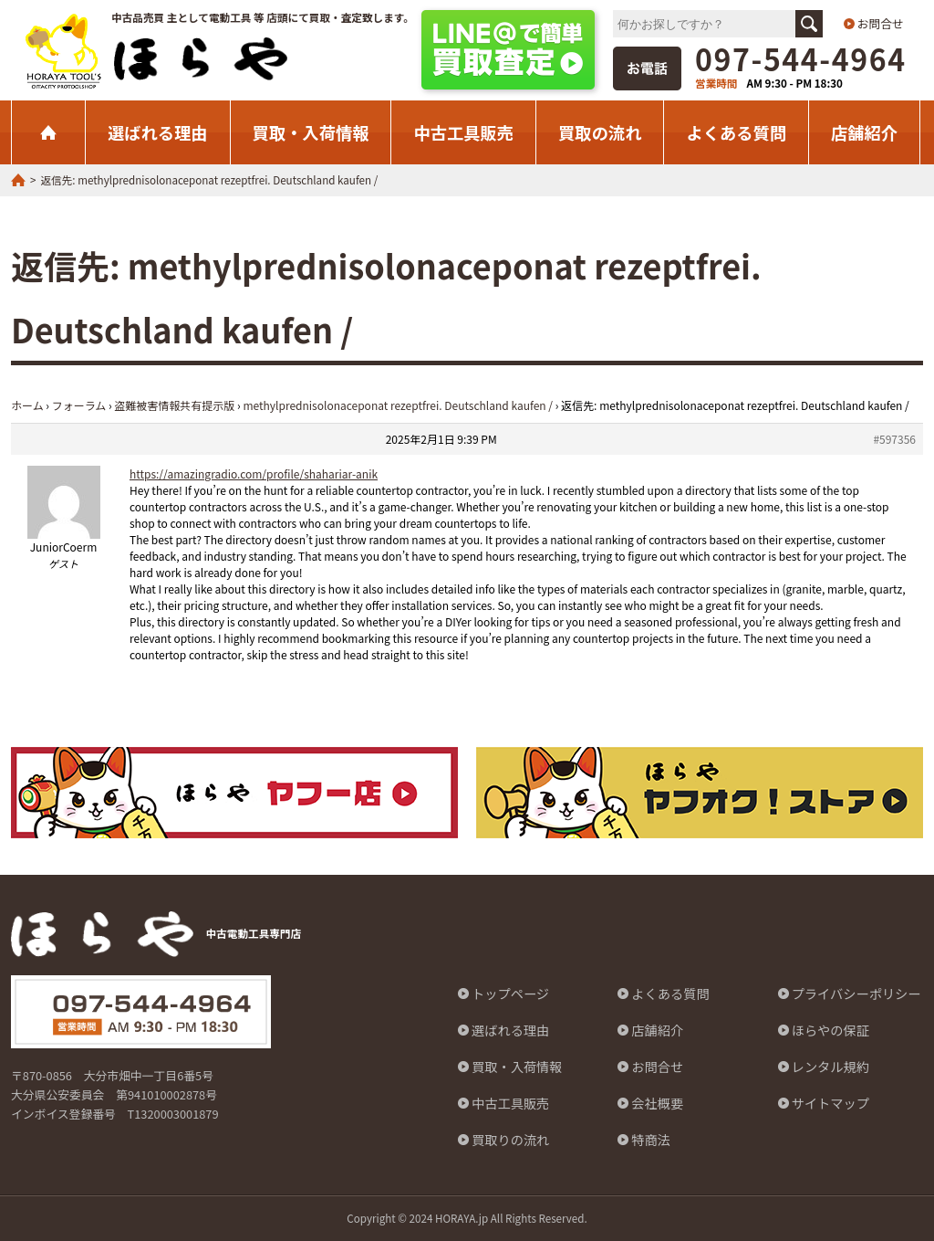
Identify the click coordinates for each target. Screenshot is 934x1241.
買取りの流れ (510, 1140)
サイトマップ (830, 1103)
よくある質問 (736, 132)
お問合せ (880, 23)
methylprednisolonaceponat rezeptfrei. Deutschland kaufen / (398, 405)
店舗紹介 (864, 132)
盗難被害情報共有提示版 (174, 405)
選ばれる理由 (158, 132)
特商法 (650, 1140)
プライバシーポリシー (856, 993)
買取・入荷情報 (311, 132)
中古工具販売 (463, 132)
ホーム (27, 405)
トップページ (510, 993)
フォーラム (79, 405)
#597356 (894, 439)
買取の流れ (599, 132)
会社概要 (657, 1103)
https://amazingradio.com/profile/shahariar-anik (254, 473)
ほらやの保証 (830, 1030)
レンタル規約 (830, 1066)
